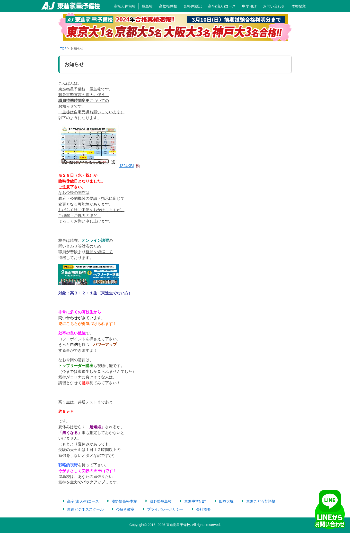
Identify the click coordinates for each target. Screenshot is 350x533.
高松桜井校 (168, 6)
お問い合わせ (274, 6)
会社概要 (203, 509)
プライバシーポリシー (165, 509)
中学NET (249, 6)
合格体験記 (193, 6)
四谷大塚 (226, 501)
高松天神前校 (125, 6)
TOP (63, 48)
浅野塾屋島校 (161, 501)
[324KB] (96, 166)
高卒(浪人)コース (222, 6)
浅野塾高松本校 (124, 501)
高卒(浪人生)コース (83, 501)
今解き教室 (125, 509)
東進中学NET (195, 501)
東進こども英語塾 (260, 501)
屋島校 (147, 6)
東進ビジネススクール (85, 509)
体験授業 (298, 6)
